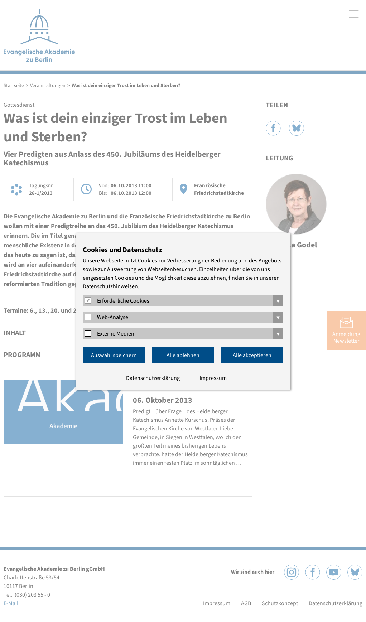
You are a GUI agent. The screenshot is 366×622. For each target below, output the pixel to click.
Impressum (213, 378)
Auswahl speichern (114, 355)
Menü (354, 14)
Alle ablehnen (183, 355)
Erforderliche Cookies (123, 301)
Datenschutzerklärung (153, 378)
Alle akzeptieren (252, 355)
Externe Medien (115, 334)
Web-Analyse (112, 317)
